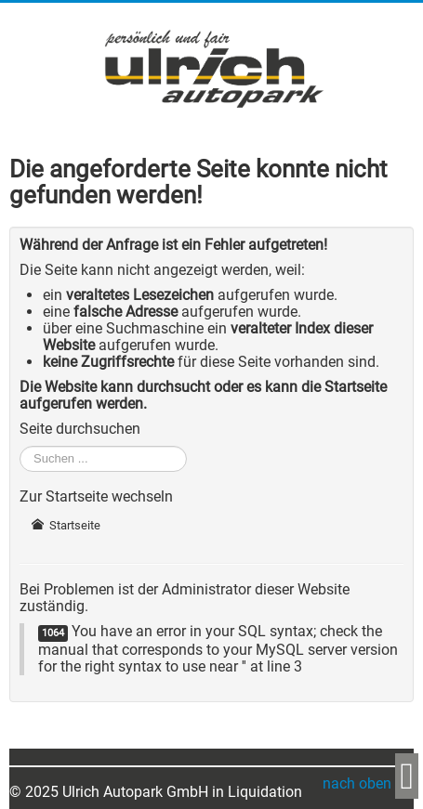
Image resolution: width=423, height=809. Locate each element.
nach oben (359, 783)
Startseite (65, 525)
